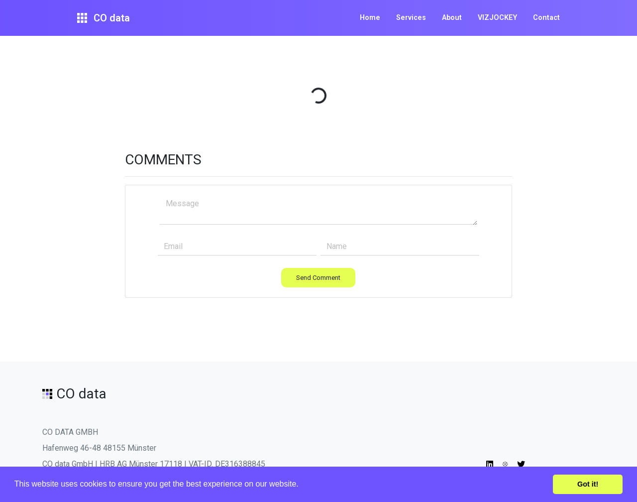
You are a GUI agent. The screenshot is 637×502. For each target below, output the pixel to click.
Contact (546, 17)
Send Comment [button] (318, 277)
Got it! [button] (587, 484)
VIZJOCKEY (497, 17)
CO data (103, 18)
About (452, 17)
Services (411, 17)
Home (370, 17)
